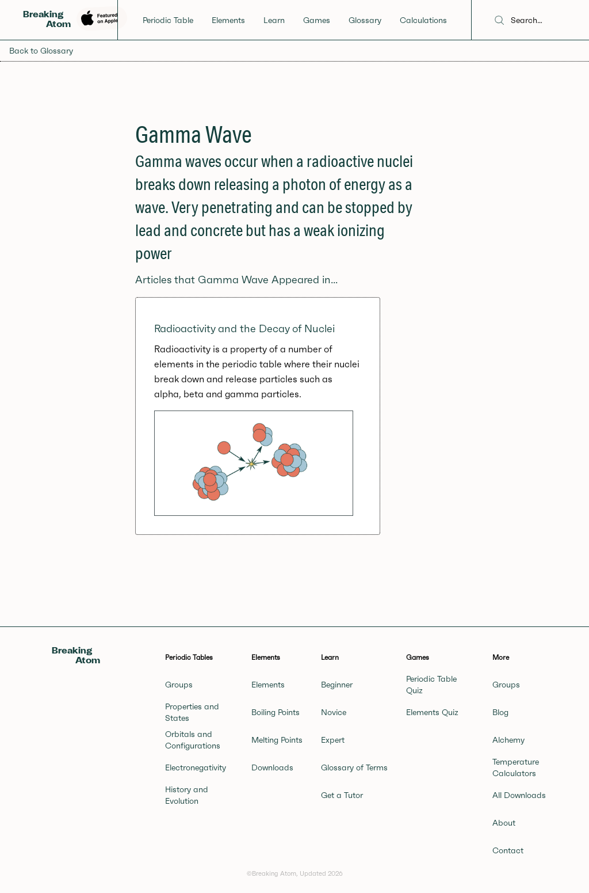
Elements (228, 20)
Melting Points (277, 740)
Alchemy (508, 740)
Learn (274, 20)
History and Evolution (186, 795)
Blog (500, 712)
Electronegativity (195, 767)
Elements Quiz (432, 712)
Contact (507, 850)
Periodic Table (168, 20)
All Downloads (519, 795)
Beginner (337, 684)
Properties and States (192, 712)
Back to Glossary (41, 50)
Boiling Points (275, 712)
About (503, 823)
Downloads (272, 767)
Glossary (365, 20)
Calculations (423, 20)
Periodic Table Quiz (431, 685)
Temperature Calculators (515, 767)
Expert (333, 740)
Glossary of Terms (354, 767)
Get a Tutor (342, 795)
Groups (179, 684)
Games (316, 20)
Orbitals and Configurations (192, 740)
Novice (333, 712)
